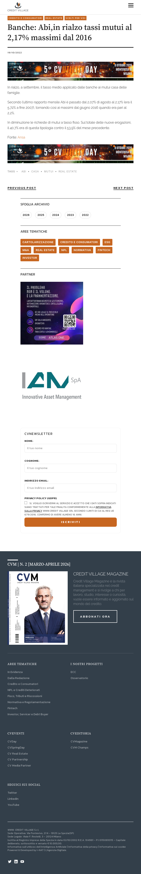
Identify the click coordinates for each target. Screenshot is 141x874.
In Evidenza (15, 672)
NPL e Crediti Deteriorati (24, 690)
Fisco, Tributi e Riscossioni (25, 696)
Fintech (104, 250)
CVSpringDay (16, 747)
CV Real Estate (18, 753)
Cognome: (31, 461)
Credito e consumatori (25, 18)
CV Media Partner (19, 765)
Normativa (82, 250)
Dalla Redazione (18, 678)
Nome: (28, 441)
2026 (26, 215)
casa (35, 171)
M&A (26, 250)
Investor (30, 257)
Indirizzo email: (36, 481)
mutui (48, 171)
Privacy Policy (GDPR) (40, 498)
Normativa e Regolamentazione (29, 702)
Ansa (21, 137)
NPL (64, 250)
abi (24, 171)
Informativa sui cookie (112, 847)
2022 (85, 215)
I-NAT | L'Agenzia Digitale (51, 850)
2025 (40, 215)
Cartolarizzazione (38, 242)
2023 (70, 215)
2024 (55, 215)
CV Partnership (18, 759)
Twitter (12, 793)
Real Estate (54, 18)
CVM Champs (79, 747)
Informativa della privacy (83, 847)
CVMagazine (79, 741)
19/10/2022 (15, 52)
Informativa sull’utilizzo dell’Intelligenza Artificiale (37, 847)
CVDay (12, 741)
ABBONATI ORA (95, 616)
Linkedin (13, 799)
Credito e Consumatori (23, 684)
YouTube (13, 805)
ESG (108, 242)
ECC (73, 672)
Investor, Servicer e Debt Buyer (28, 714)
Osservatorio (79, 678)
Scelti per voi (75, 18)
